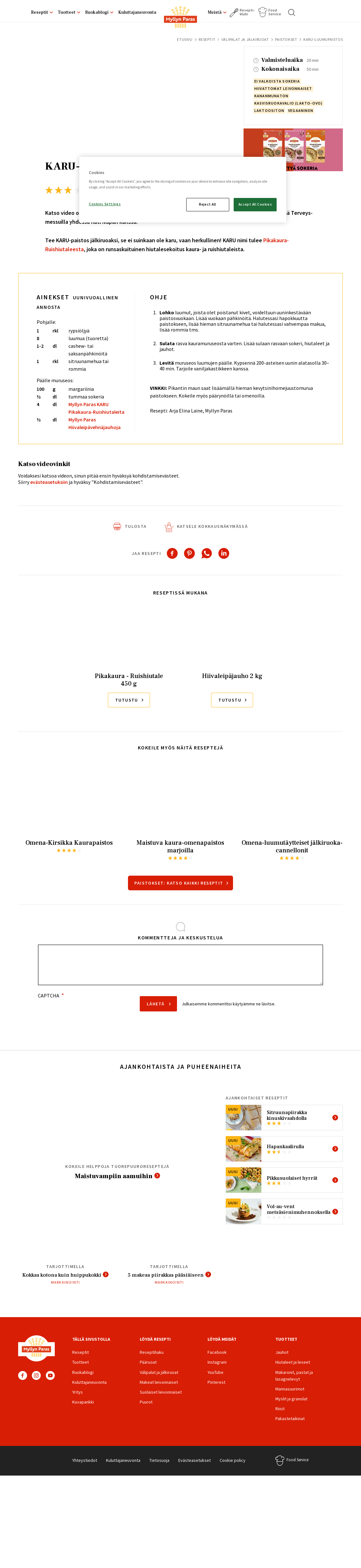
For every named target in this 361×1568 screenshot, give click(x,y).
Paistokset (286, 39)
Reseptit (39, 12)
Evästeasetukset (194, 1469)
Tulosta (136, 526)
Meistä (215, 12)
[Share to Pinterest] (189, 553)
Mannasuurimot (289, 1398)
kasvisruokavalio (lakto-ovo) (288, 103)
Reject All (207, 204)
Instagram (36, 1384)
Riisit (280, 1417)
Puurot (146, 1411)
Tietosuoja (159, 1469)
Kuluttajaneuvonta (137, 12)
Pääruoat (148, 1371)
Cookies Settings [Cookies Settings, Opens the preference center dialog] (105, 204)
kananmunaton (271, 95)
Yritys (77, 1401)
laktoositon (269, 110)
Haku (292, 12)
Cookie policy (232, 1469)
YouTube (50, 1384)
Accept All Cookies (255, 204)
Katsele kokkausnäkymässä (212, 526)
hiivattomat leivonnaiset (283, 88)
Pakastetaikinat (290, 1427)
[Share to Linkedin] (223, 553)
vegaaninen (300, 110)
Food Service (274, 12)
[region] (182, 189)
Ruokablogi (97, 12)
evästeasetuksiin (49, 482)
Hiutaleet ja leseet (292, 1371)
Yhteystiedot (84, 1469)
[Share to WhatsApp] (206, 553)
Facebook (22, 1384)
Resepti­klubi (247, 12)
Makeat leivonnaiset (159, 1391)
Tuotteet (66, 12)
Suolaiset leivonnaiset (161, 1401)
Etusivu (184, 39)
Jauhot (281, 1361)
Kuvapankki (83, 1411)
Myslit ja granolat (291, 1408)
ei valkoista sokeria (277, 81)
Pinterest (216, 1391)
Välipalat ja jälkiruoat (245, 39)
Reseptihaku (152, 1361)
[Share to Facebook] (172, 553)
